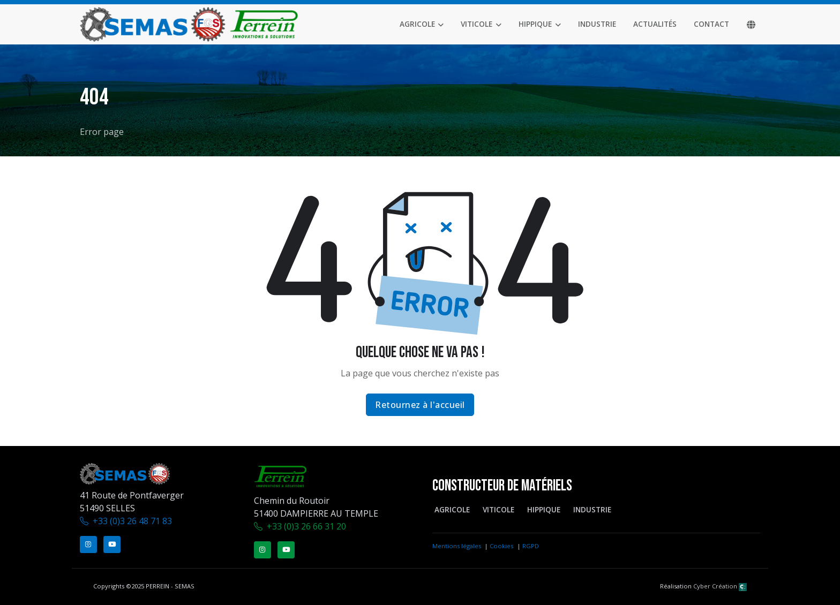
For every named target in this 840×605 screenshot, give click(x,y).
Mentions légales (456, 546)
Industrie (597, 24)
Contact (711, 24)
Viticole (476, 24)
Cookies (501, 546)
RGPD (530, 546)
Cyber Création (720, 586)
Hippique (535, 24)
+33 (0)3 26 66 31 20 (306, 526)
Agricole (417, 24)
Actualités (655, 24)
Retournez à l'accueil (420, 405)
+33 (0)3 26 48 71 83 (132, 521)
